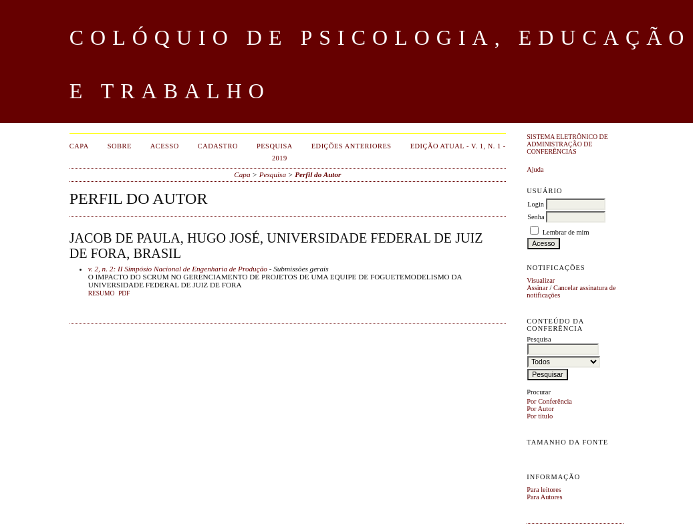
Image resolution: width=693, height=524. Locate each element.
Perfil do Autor (318, 174)
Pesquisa (275, 146)
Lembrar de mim (566, 232)
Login (535, 204)
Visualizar (541, 280)
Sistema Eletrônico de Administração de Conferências (567, 144)
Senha (535, 217)
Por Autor (540, 408)
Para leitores (544, 489)
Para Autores (544, 497)
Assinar (537, 287)
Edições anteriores (351, 146)
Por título (540, 416)
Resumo (101, 293)
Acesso (164, 146)
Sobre (120, 146)
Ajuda (535, 169)
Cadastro (218, 146)
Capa (79, 146)
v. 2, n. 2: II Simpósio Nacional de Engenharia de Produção (177, 269)
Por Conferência (549, 401)
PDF (124, 293)
